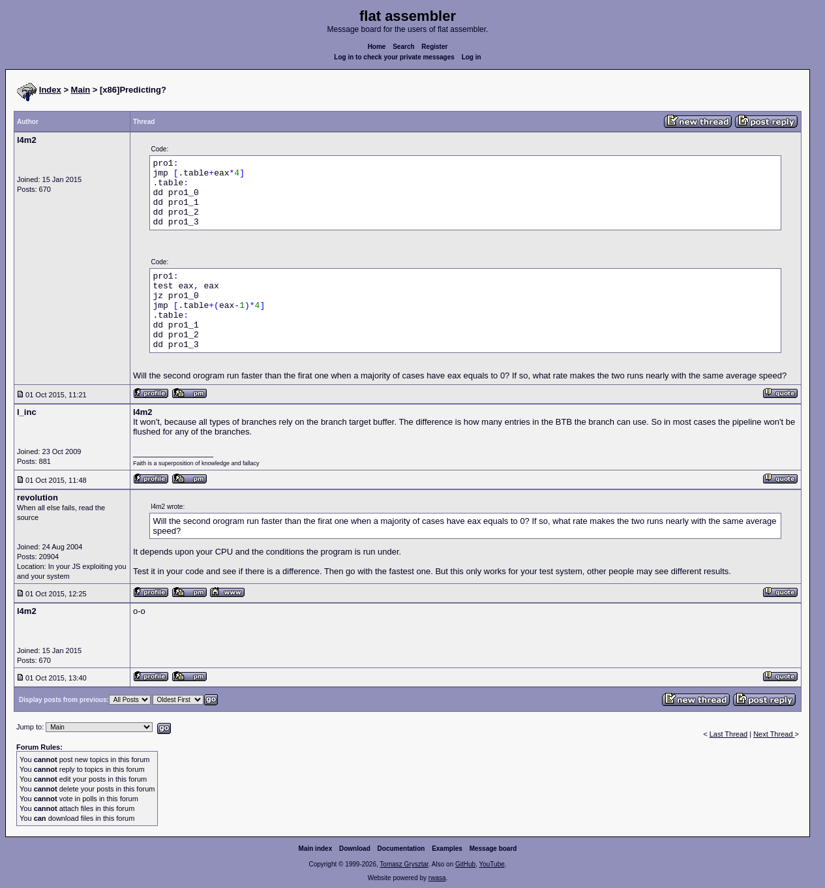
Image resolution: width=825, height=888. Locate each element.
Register (434, 46)
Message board (493, 848)
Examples (447, 848)
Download (354, 848)
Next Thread (773, 734)
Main (81, 90)
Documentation (401, 848)
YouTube (491, 864)
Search (403, 46)
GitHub (465, 864)
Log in (471, 57)
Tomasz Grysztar (404, 864)
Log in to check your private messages (394, 57)
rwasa (437, 877)
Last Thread (729, 734)
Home (377, 46)
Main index (316, 848)
